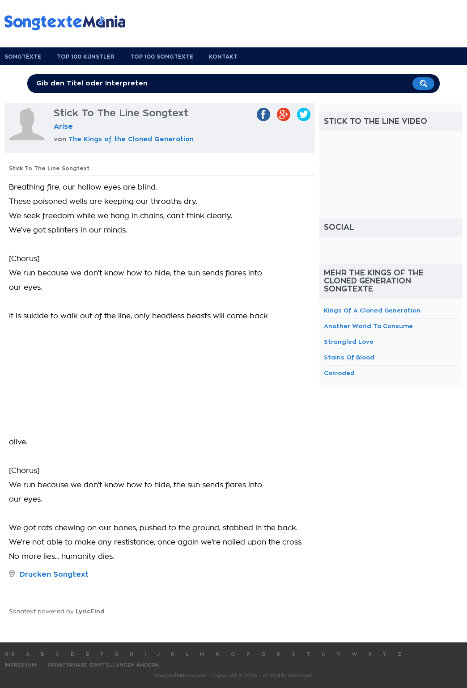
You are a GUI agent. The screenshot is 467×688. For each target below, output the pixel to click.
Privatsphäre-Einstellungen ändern (103, 665)
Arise (63, 126)
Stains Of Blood (349, 357)
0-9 (9, 654)
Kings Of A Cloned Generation (372, 310)
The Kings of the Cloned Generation (131, 139)
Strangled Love (349, 342)
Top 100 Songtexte (161, 56)
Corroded (339, 373)
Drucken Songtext (54, 574)
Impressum (20, 665)
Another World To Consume (368, 326)
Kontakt (223, 56)
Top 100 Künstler (86, 56)
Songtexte (22, 56)
